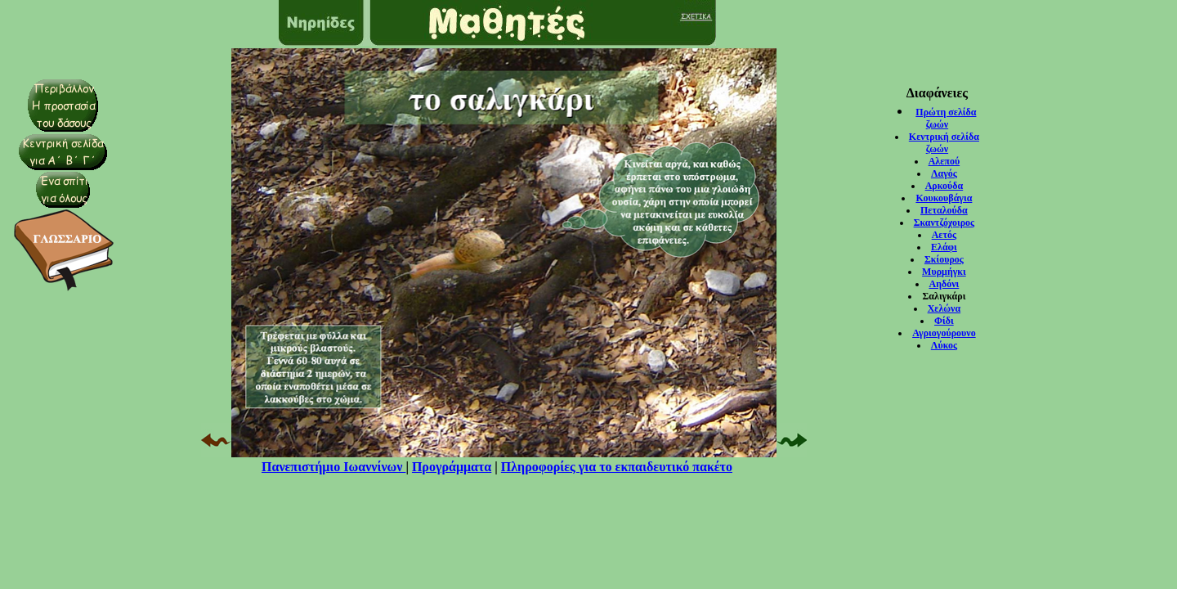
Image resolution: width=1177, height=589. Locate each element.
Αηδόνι (944, 284)
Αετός (944, 235)
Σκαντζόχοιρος (944, 222)
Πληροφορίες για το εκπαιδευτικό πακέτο (616, 467)
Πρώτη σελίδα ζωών (945, 118)
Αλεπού (944, 161)
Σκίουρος (944, 259)
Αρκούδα (944, 185)
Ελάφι (944, 247)
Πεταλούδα (944, 210)
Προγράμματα (451, 467)
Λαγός (944, 173)
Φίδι (944, 320)
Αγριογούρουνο (944, 333)
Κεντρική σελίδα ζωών (944, 143)
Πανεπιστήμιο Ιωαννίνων (333, 467)
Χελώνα (944, 308)
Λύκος (944, 345)
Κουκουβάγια (943, 198)
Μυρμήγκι (944, 271)
